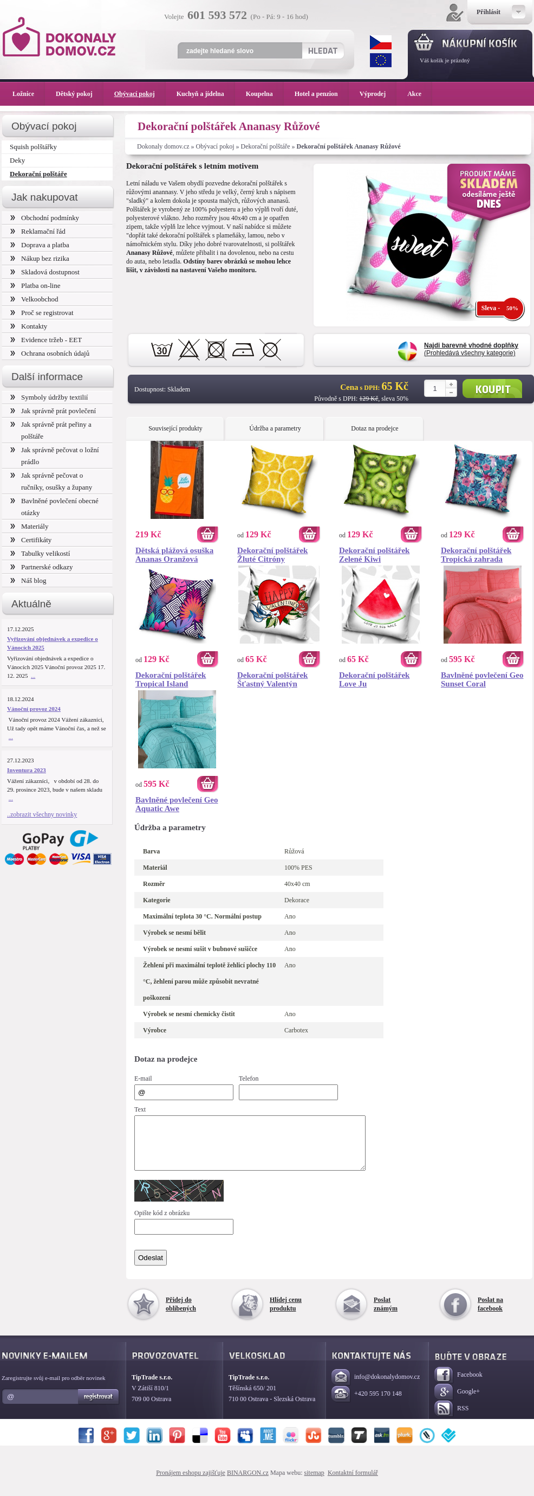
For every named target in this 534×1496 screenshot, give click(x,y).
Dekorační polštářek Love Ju (374, 679)
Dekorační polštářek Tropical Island (170, 679)
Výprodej (378, 94)
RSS (451, 1418)
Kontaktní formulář (353, 1482)
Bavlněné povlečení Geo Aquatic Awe (176, 804)
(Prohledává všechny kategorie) (471, 349)
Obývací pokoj (215, 146)
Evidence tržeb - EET (46, 340)
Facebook (458, 1385)
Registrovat (99, 1406)
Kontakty (28, 326)
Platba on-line (35, 285)
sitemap (314, 1482)
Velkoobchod (34, 299)
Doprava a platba (39, 245)
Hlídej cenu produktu (286, 1314)
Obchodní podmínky (44, 218)
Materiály (29, 526)
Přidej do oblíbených (181, 1314)
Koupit (492, 388)
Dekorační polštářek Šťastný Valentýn (272, 679)
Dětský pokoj (79, 94)
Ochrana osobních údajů (49, 353)
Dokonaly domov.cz (163, 146)
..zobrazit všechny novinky (42, 814)
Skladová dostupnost (45, 272)
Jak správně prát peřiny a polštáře (51, 430)
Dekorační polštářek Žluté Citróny (272, 554)
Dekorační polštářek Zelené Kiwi (374, 554)
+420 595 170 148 (366, 1404)
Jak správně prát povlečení (53, 411)
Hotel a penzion (322, 94)
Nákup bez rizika (39, 258)
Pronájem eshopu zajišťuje (190, 1482)
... (33, 675)
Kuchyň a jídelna (206, 94)
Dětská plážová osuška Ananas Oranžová (174, 554)
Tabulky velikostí (40, 553)
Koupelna (265, 94)
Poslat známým (386, 1314)
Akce (416, 94)
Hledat (322, 50)
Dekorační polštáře (265, 146)
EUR (381, 60)
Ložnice (28, 94)
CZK (381, 42)
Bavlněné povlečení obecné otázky (54, 507)
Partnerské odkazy (41, 567)
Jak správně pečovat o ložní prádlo (54, 456)
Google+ (457, 1402)
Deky (17, 160)
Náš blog (28, 580)
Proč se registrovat (42, 313)
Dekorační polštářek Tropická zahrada (476, 554)
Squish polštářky (33, 147)
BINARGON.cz (248, 1482)
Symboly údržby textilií (49, 397)
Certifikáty (30, 540)
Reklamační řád (38, 231)
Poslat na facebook (490, 1314)
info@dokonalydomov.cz (375, 1387)
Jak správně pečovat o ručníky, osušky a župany (51, 481)
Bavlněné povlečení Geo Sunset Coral (482, 679)
